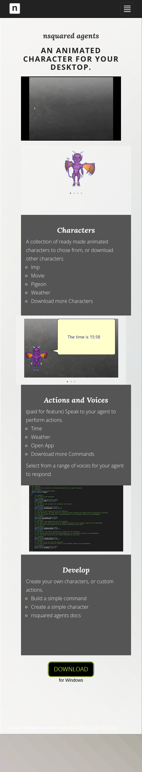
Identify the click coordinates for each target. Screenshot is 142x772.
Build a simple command (59, 598)
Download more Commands (62, 453)
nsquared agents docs (56, 615)
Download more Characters (62, 301)
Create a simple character (60, 606)
